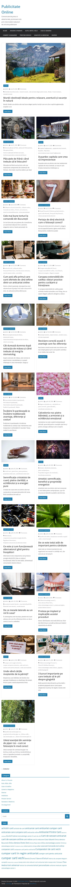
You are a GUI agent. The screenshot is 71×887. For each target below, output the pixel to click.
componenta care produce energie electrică (14, 538)
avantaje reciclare (44, 335)
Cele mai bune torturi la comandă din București (15, 217)
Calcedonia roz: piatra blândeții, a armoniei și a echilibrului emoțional (51, 415)
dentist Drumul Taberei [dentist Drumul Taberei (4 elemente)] (33, 858)
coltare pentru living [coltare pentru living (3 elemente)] (30, 846)
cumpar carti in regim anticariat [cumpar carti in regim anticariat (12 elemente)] (19, 853)
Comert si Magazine (10, 35)
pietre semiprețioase (43, 470)
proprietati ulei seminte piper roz (11, 734)
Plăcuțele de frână (8, 150)
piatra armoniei (42, 406)
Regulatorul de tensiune (9, 540)
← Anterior (5, 769)
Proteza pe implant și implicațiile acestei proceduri (49, 614)
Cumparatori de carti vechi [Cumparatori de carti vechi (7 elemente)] (48, 849)
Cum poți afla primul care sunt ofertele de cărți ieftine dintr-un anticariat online (18, 279)
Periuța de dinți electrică (56, 213)
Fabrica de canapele (43, 273)
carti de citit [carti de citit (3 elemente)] (37, 836)
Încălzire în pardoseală (9, 407)
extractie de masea (8, 337)
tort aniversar (23, 210)
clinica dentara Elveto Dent (45, 603)
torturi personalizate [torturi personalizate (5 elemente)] (41, 865)
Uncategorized (5, 805)
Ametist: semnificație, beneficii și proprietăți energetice (49, 481)
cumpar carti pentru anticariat (11, 665)
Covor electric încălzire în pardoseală (14, 400)
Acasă (5, 31)
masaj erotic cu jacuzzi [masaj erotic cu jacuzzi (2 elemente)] (12, 862)
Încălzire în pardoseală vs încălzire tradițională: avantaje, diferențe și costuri (16, 415)
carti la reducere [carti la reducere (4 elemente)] (38, 840)
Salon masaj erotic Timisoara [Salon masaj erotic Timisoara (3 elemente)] (53, 862)
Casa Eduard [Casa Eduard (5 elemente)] (49, 839)
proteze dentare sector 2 (44, 607)
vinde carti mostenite (25, 667)
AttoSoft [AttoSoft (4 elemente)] (9, 836)
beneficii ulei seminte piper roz (13, 732)
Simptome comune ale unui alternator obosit (14, 543)
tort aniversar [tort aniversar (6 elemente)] (14, 865)
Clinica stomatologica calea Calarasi (47, 667)
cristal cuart (8, 471)
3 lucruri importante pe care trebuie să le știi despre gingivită (50, 676)
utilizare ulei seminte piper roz (23, 736)
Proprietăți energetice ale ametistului (47, 472)
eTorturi (17, 210)
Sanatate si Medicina (41, 35)
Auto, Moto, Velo (31, 31)
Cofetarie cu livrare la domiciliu (13, 207)
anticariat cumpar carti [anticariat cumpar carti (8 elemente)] (50, 828)
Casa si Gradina (45, 31)
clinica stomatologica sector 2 (46, 605)
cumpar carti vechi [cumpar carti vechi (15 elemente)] (12, 858)
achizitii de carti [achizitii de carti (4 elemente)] (19, 828)
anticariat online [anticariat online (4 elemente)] (33, 832)
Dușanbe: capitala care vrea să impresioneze (53, 158)
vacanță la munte (7, 94)
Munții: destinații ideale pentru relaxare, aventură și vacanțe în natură (35, 99)
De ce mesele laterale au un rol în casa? (18, 611)
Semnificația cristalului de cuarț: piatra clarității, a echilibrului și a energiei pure (16, 482)
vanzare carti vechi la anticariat (11, 667)
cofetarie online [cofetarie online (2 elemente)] (19, 846)
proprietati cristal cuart (9, 474)
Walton (18, 407)
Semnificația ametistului (44, 475)
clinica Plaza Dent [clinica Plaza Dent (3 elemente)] (35, 843)
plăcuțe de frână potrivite (25, 148)
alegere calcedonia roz (45, 404)
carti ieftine (19, 273)
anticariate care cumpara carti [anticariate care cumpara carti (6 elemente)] (14, 832)
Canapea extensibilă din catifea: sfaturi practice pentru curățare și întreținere (51, 281)
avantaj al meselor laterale (12, 604)
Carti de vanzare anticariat (23, 271)
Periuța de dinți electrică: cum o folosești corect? (51, 221)
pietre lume (15, 471)
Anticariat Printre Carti (9, 271)
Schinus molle (24, 734)
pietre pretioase (23, 471)
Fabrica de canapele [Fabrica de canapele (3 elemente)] (55, 858)
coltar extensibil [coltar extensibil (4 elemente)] (42, 846)
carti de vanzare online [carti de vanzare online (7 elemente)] (12, 839)
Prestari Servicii (25, 35)
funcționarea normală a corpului (59, 536)
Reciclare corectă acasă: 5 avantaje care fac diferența (52, 342)
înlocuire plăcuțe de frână (11, 148)
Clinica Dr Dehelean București (46, 665)
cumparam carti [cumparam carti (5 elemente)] (7, 849)
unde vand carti (24, 665)
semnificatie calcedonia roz (45, 409)
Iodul (40, 539)
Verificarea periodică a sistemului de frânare (14, 155)
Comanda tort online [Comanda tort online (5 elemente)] (56, 846)
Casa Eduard (58, 271)
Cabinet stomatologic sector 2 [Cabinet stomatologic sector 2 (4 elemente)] (22, 836)
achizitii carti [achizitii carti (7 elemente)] (7, 828)
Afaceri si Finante (16, 31)
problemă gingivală (43, 670)
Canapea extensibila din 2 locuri (48, 268)
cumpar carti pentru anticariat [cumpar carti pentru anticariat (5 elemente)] (50, 853)
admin (6, 89)
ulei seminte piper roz (9, 736)
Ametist (42, 468)
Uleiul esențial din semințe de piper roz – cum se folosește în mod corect (17, 743)
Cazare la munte (24, 92)
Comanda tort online (8, 210)
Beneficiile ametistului (50, 468)
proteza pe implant (59, 605)
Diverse (54, 35)
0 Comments (22, 89)
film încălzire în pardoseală (10, 402)
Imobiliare (4, 795)
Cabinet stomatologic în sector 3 (48, 663)
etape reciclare (54, 335)
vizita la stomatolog (8, 342)
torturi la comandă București (10, 212)
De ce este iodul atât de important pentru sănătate (52, 544)
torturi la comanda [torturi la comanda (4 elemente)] (26, 865)
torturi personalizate (24, 212)
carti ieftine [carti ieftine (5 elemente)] (27, 839)
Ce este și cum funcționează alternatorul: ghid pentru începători (18, 549)
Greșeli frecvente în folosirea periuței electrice (52, 211)
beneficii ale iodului (45, 536)
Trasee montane (56, 92)
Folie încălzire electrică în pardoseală (12, 405)
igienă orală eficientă (43, 213)
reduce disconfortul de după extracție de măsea (15, 339)
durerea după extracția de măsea (13, 335)
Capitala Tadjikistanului (46, 148)
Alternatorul (8, 535)
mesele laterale (21, 606)
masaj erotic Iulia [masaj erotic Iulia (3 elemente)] (23, 862)
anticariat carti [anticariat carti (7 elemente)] (32, 828)
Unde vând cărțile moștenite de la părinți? (15, 673)
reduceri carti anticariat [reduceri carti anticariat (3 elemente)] (36, 862)
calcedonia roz (56, 404)
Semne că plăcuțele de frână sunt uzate (13, 152)
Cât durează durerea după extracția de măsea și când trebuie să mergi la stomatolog (17, 350)
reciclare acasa (63, 335)
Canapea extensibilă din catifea (46, 271)
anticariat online (17, 268)
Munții (49, 92)
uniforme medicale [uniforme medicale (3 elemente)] (55, 865)
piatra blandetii (51, 406)
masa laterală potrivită (25, 604)
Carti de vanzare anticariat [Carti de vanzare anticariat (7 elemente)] (53, 835)
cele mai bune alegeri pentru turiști (38, 92)
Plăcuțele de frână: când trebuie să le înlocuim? (16, 160)
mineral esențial (46, 539)
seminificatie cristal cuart (22, 474)
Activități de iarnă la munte (12, 92)
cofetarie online (26, 207)
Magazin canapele (54, 273)
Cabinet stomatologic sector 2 (47, 600)
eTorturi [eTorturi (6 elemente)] (45, 858)
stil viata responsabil (43, 337)
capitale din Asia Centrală (59, 148)
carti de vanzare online (9, 273)
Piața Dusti (46, 150)
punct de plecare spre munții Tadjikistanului (49, 153)
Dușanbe (40, 150)
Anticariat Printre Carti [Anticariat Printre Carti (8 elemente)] (50, 832)
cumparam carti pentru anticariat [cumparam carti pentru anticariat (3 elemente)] (24, 849)
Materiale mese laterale (9, 606)
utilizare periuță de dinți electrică (46, 216)
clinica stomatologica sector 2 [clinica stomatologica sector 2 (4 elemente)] (51, 843)
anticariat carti (8, 268)
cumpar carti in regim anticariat (13, 663)
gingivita (60, 667)
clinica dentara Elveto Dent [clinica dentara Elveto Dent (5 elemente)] (19, 843)
